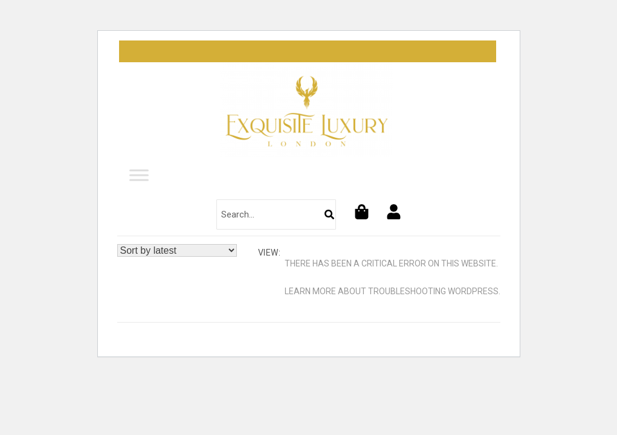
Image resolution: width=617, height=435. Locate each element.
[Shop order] (177, 250)
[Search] (329, 214)
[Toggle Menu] (139, 175)
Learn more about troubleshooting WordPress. (392, 291)
